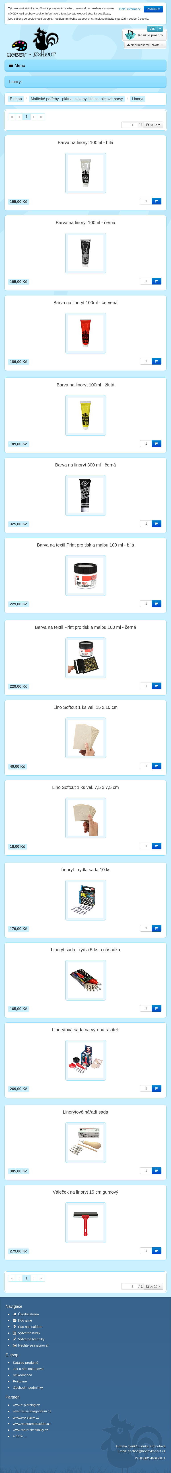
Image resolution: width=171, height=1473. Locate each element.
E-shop (16, 99)
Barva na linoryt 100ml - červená (86, 302)
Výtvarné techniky (29, 1339)
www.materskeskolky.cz (30, 1430)
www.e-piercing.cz (26, 1405)
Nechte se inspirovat (30, 1345)
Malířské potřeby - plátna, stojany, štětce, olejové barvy (77, 99)
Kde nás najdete (27, 1327)
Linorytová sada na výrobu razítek (85, 1029)
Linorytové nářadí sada (85, 1112)
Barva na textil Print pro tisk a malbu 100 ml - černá (85, 627)
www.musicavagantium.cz (32, 1411)
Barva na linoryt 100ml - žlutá (85, 384)
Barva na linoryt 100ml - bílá (85, 142)
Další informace (130, 9)
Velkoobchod (22, 1375)
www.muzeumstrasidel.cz (31, 1424)
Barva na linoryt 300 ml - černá (85, 464)
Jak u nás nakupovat (28, 1369)
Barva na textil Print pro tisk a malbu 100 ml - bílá (85, 545)
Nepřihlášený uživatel (145, 45)
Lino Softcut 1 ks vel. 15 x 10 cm (86, 707)
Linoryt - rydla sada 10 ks (85, 869)
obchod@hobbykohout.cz (146, 1451)
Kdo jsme (22, 1320)
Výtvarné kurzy (26, 1333)
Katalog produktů (25, 1362)
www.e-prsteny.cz (26, 1417)
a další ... (20, 1436)
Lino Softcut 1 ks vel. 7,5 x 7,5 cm (85, 787)
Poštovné (20, 1381)
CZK (152, 28)
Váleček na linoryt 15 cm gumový (85, 1192)
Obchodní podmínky (28, 1387)
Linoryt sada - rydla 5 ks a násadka (85, 949)
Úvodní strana (26, 1314)
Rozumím (153, 9)
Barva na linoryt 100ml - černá (85, 222)
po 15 (153, 125)
